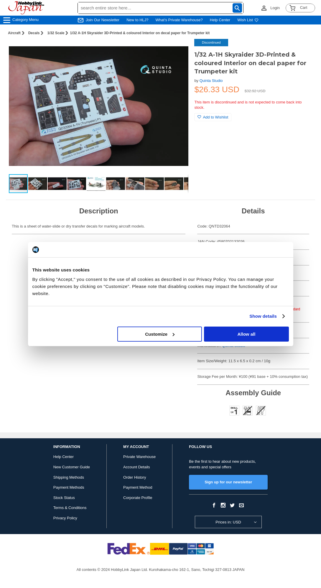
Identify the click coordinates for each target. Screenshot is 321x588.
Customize (160, 334)
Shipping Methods (68, 477)
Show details (263, 316)
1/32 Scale (55, 33)
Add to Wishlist (212, 117)
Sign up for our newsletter (228, 482)
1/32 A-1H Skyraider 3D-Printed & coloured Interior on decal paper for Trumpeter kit (140, 33)
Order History (134, 477)
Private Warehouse (139, 456)
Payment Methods (68, 487)
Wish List (248, 20)
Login (275, 8)
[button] (177, 49)
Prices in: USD (228, 522)
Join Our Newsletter (102, 20)
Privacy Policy (65, 518)
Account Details (136, 467)
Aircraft (14, 33)
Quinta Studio (211, 80)
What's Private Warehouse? (179, 20)
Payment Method (137, 487)
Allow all (247, 334)
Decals (34, 33)
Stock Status (64, 497)
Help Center (220, 20)
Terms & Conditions (70, 507)
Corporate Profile (137, 497)
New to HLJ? (137, 20)
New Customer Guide (71, 467)
